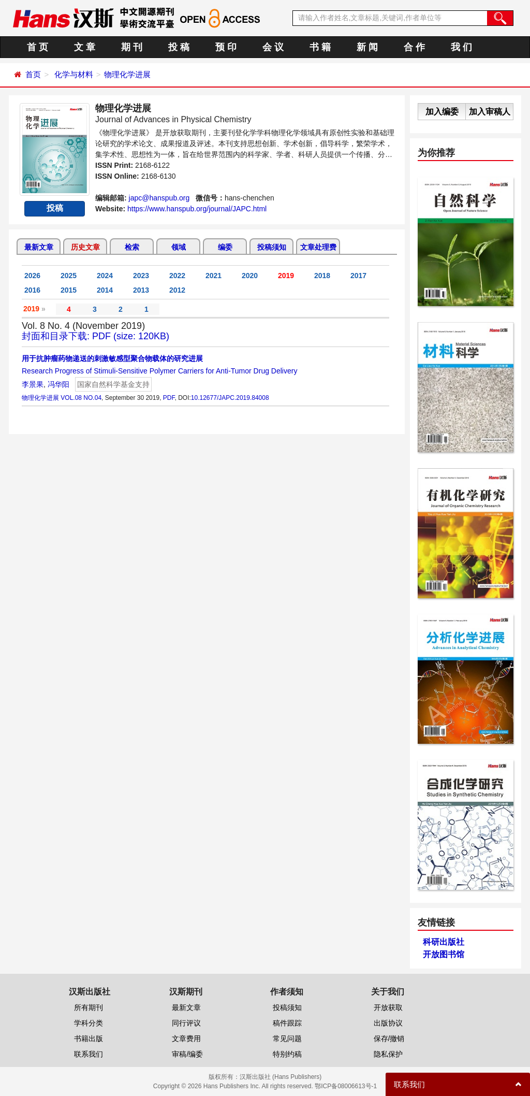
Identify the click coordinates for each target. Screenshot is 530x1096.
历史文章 (85, 247)
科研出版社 (443, 942)
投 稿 (178, 47)
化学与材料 (73, 74)
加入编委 (442, 111)
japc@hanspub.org (159, 198)
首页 (33, 74)
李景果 (32, 384)
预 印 (226, 47)
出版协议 (388, 1023)
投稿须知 (271, 247)
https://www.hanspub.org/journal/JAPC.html (197, 209)
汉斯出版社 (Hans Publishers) (281, 1076)
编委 (225, 247)
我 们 (461, 47)
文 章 (84, 47)
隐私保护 (388, 1054)
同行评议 (186, 1023)
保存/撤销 (389, 1038)
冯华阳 (58, 384)
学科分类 (88, 1023)
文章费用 (186, 1038)
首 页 (37, 47)
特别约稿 (287, 1054)
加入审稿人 (489, 111)
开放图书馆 (443, 954)
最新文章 (38, 247)
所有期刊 (88, 1007)
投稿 (55, 208)
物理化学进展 (127, 74)
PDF (169, 397)
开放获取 (388, 1007)
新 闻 (367, 47)
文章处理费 (318, 247)
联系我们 (88, 1054)
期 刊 (131, 47)
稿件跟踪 (287, 1023)
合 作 (414, 47)
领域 (178, 247)
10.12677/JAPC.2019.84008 (230, 397)
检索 (132, 247)
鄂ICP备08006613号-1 (346, 1086)
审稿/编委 (187, 1054)
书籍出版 (88, 1038)
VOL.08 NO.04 (81, 397)
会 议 (273, 47)
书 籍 (320, 47)
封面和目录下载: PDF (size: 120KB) (95, 336)
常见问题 (287, 1038)
